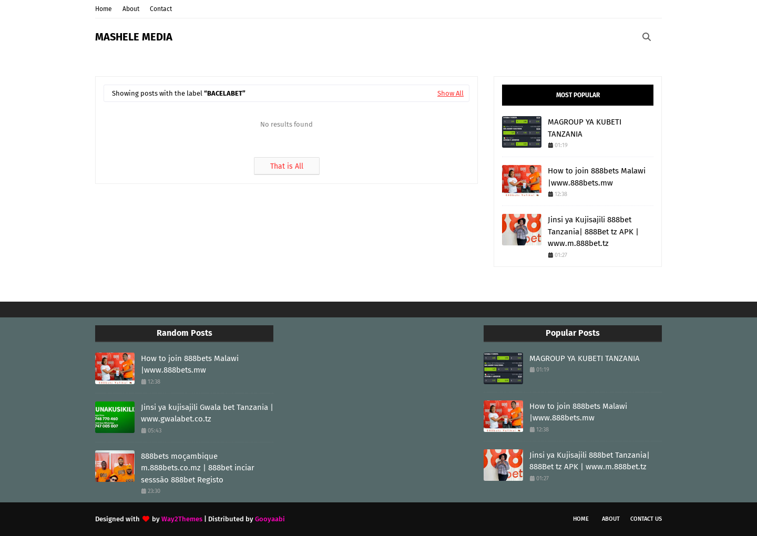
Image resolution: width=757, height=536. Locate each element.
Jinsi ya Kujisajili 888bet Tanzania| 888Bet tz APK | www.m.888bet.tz (593, 231)
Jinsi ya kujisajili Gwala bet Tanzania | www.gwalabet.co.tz (207, 413)
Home (103, 9)
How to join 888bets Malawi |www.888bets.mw (597, 177)
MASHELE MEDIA (133, 36)
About (130, 9)
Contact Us (646, 519)
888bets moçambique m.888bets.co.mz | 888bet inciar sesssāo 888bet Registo (197, 468)
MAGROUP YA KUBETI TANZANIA (584, 128)
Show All (450, 93)
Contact (161, 9)
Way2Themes (181, 519)
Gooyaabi (270, 519)
